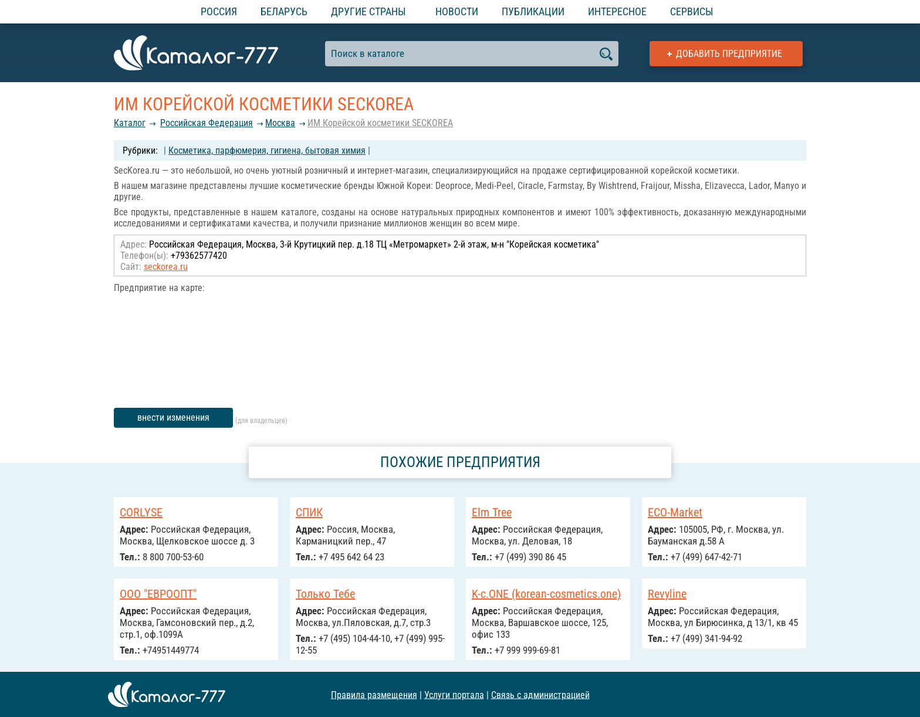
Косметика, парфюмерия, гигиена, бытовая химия (267, 150)
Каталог (130, 122)
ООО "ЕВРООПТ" (158, 594)
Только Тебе (325, 594)
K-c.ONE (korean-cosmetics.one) (546, 594)
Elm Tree (492, 512)
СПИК (309, 512)
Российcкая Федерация (206, 122)
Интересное (617, 11)
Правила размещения (374, 694)
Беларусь (284, 11)
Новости (456, 11)
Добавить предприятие (729, 53)
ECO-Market (675, 512)
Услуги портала (454, 694)
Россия (219, 11)
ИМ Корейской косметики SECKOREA (380, 122)
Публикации (533, 11)
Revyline (667, 594)
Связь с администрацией (540, 694)
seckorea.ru (166, 266)
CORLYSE (141, 512)
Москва (280, 122)
